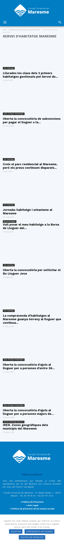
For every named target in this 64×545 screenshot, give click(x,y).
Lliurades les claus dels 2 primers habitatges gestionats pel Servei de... (30, 74)
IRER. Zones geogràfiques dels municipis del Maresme (25, 426)
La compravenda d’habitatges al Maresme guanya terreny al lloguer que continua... (32, 319)
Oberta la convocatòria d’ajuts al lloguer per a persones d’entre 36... (29, 366)
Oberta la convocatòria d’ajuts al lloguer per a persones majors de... (28, 412)
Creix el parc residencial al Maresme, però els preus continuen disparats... (30, 165)
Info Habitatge (9, 68)
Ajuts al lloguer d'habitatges (14, 113)
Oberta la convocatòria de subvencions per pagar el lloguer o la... (31, 120)
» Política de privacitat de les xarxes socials (32, 508)
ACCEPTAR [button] (16, 531)
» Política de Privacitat (32, 502)
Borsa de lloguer (10, 221)
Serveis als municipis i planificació (24, 29)
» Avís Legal (32, 505)
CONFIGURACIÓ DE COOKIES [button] (39, 531)
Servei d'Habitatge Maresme (14, 422)
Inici (5, 29)
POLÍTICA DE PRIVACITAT (32, 537)
